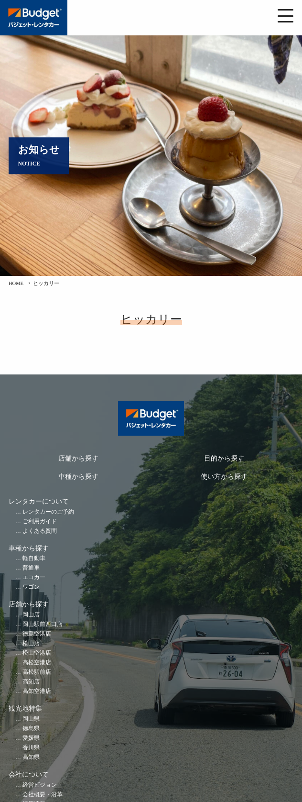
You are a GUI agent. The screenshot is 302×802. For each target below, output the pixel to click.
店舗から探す (78, 458)
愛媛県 (31, 738)
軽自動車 (33, 558)
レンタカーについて (39, 501)
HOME (16, 283)
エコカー (33, 577)
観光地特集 (25, 708)
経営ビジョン (39, 785)
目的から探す (224, 458)
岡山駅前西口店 (42, 624)
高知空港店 (36, 691)
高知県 (31, 757)
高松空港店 (36, 662)
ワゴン (31, 587)
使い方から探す (224, 476)
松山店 (31, 643)
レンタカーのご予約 (48, 512)
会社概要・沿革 (42, 794)
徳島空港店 (36, 634)
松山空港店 (36, 653)
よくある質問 (39, 531)
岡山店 (31, 615)
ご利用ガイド (39, 521)
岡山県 (31, 719)
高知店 (31, 682)
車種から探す (78, 476)
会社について (29, 774)
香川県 (31, 748)
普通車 (31, 568)
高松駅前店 (36, 672)
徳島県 (31, 728)
